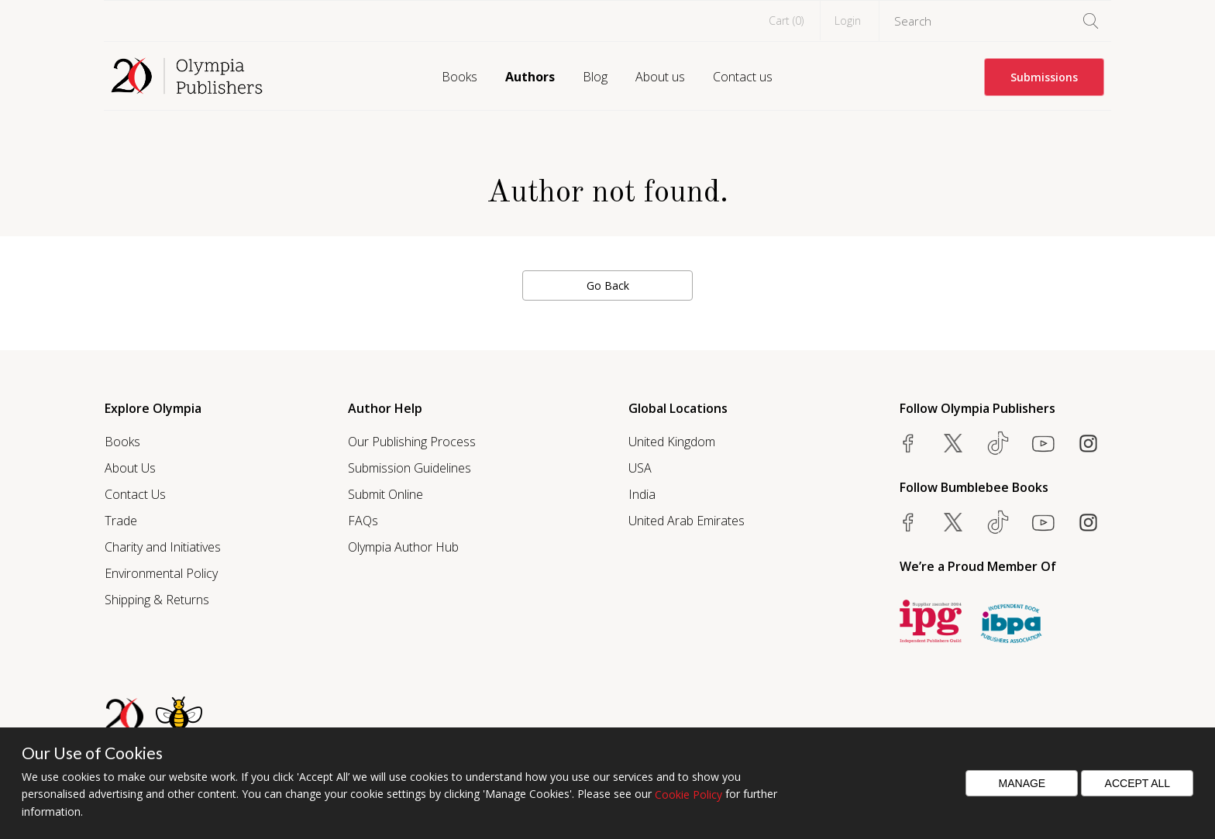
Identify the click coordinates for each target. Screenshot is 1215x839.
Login (848, 20)
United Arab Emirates (686, 520)
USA (640, 467)
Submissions (1044, 77)
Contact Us (135, 494)
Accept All (1138, 783)
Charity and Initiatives (163, 546)
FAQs (363, 520)
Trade (121, 520)
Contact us (743, 76)
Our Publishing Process (412, 441)
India (642, 494)
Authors (530, 76)
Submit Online (385, 494)
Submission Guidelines (409, 467)
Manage (1022, 783)
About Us (130, 467)
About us (660, 76)
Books (459, 76)
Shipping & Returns (157, 599)
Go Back (608, 285)
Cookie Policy (688, 794)
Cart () (786, 20)
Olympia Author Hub (403, 546)
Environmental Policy (161, 573)
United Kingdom (671, 441)
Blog (595, 76)
